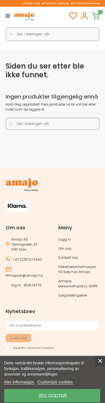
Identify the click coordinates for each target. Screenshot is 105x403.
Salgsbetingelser (72, 295)
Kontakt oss (68, 257)
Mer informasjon (19, 381)
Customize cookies (55, 381)
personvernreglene (41, 347)
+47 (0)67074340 (27, 259)
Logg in (64, 239)
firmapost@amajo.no (24, 275)
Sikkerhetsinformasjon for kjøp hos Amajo (77, 269)
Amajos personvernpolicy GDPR (77, 283)
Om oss (64, 248)
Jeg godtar (52, 395)
